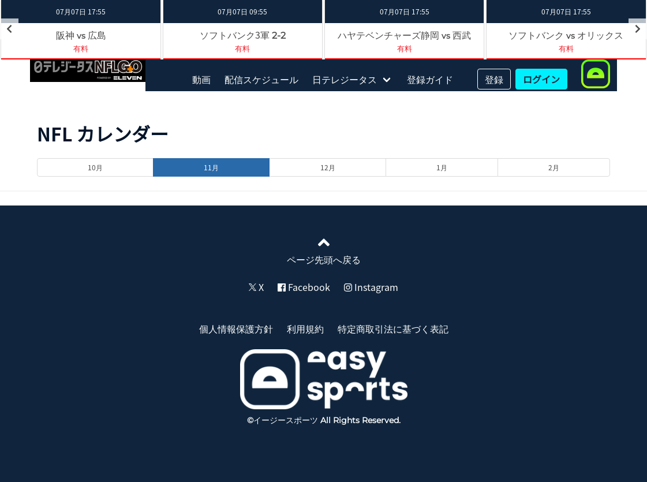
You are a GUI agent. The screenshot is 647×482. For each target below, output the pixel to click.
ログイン (541, 79)
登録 (494, 79)
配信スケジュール (261, 79)
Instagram (371, 287)
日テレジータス (344, 79)
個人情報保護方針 (236, 328)
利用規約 (305, 328)
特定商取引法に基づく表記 (393, 328)
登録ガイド (430, 79)
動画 (201, 79)
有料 (242, 48)
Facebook (304, 287)
